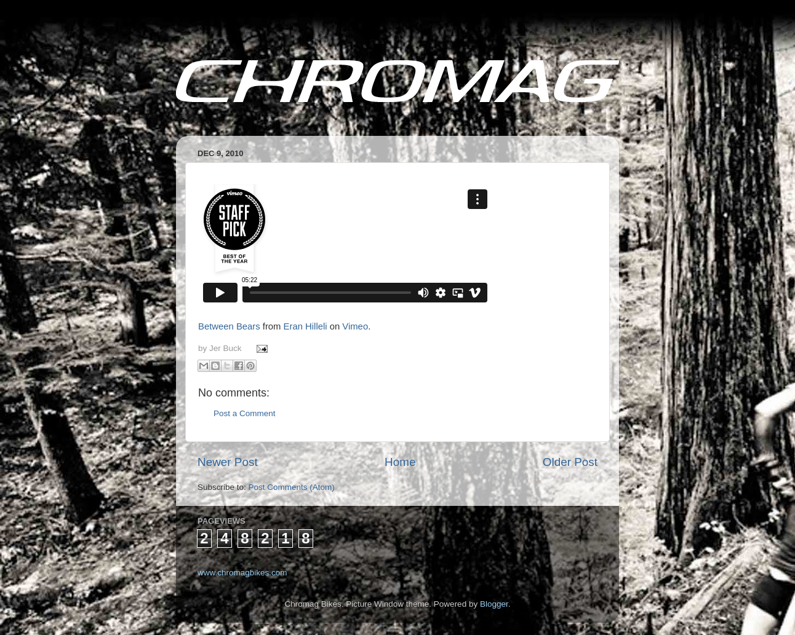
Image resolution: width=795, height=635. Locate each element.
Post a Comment (245, 413)
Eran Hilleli (305, 326)
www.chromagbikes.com (242, 572)
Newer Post (228, 462)
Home (400, 462)
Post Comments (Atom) (292, 487)
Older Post (570, 462)
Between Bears (229, 326)
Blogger (494, 604)
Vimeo (355, 326)
